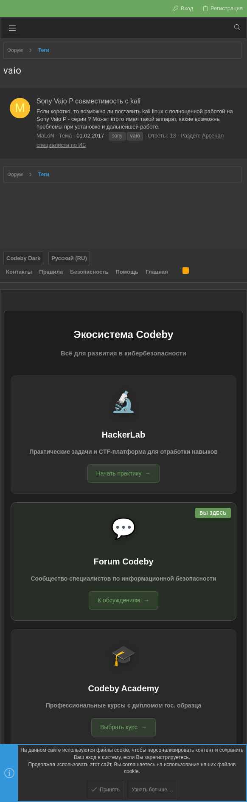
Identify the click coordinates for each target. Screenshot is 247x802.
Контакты (19, 272)
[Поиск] (237, 27)
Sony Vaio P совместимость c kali (88, 101)
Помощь (127, 272)
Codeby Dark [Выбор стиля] (23, 258)
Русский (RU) (69, 258)
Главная (157, 272)
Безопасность (89, 272)
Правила (51, 272)
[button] (12, 27)
